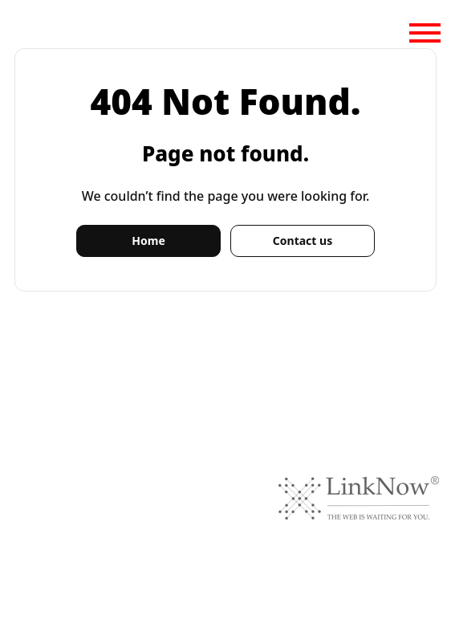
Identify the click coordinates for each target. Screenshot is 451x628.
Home (148, 240)
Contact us (302, 240)
